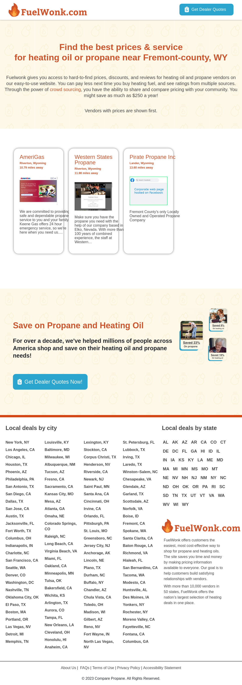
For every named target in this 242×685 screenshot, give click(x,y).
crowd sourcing (65, 89)
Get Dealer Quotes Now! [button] (53, 382)
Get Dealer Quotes (208, 9)
